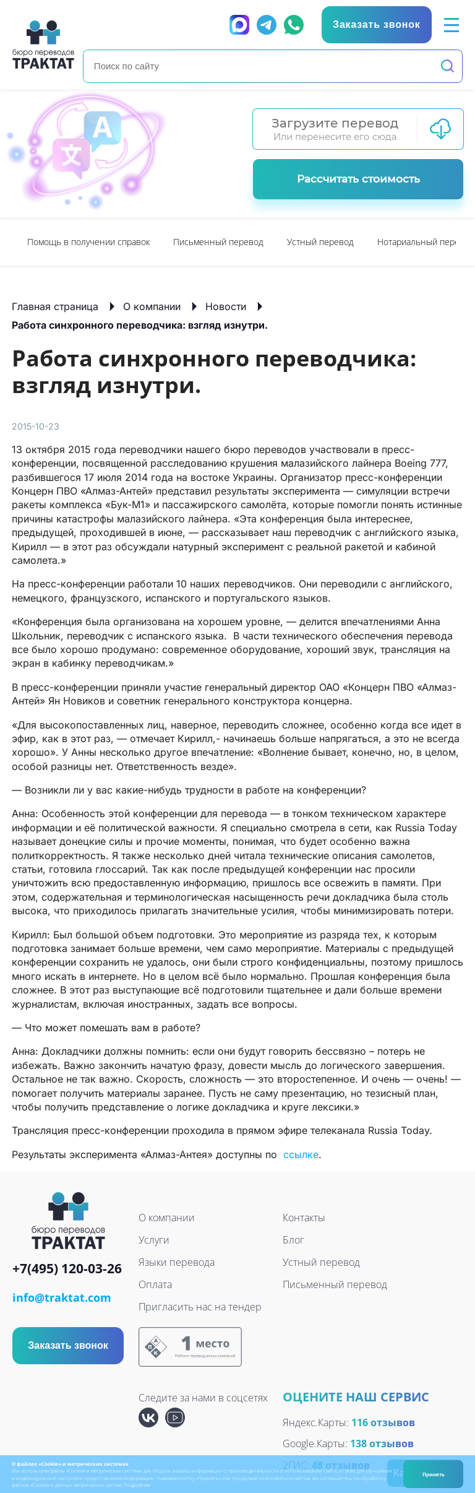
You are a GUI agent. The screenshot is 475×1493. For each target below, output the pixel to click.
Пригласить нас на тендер (200, 1306)
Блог (293, 1240)
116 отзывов (383, 1422)
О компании (152, 306)
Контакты (304, 1217)
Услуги (154, 1240)
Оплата (155, 1284)
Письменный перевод (218, 242)
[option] (88, 242)
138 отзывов (382, 1443)
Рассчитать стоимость (358, 179)
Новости (225, 306)
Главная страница (55, 306)
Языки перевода (177, 1262)
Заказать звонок (68, 1345)
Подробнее (137, 1484)
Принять (433, 1474)
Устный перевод (320, 242)
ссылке (301, 1154)
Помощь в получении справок (88, 242)
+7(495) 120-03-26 (67, 1269)
